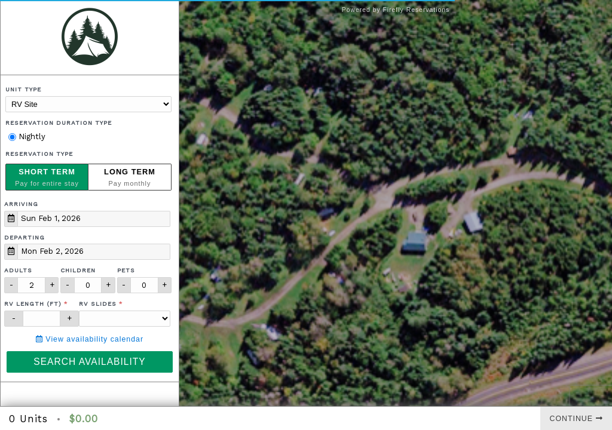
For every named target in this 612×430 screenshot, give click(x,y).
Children (78, 270)
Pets (126, 270)
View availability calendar (89, 339)
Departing (24, 237)
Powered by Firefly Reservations (396, 10)
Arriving (21, 204)
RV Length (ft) (33, 303)
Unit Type (23, 89)
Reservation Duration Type (58, 122)
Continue (576, 418)
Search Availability (89, 362)
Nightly (26, 136)
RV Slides (98, 303)
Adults (18, 270)
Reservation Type (39, 153)
